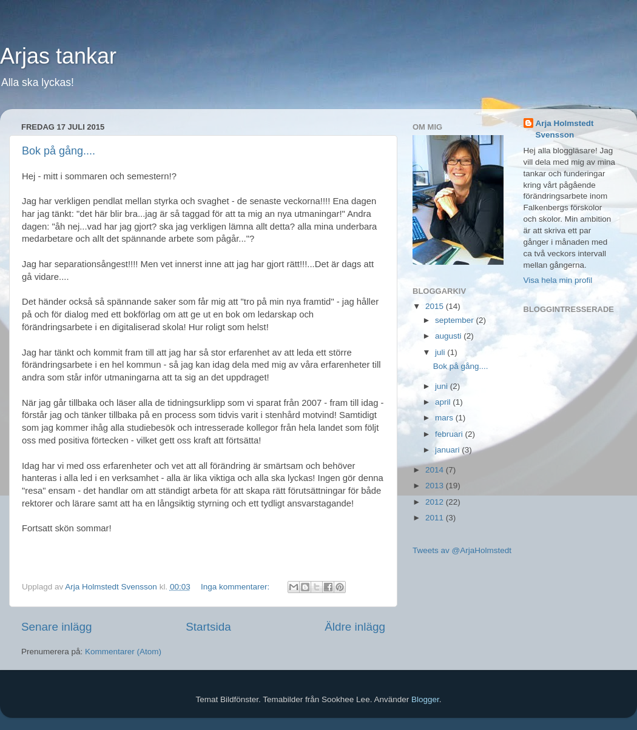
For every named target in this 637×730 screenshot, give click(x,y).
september (455, 320)
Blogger (425, 699)
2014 (435, 469)
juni (442, 386)
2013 (435, 485)
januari (448, 449)
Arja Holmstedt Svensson (565, 129)
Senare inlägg (56, 626)
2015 (435, 306)
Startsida (208, 626)
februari (450, 434)
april (444, 401)
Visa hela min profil (558, 280)
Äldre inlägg (355, 626)
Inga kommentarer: (236, 586)
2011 (435, 517)
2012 (435, 501)
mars (445, 417)
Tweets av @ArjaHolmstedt (462, 550)
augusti (449, 335)
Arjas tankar (58, 56)
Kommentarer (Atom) (123, 651)
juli (441, 352)
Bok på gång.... (58, 151)
